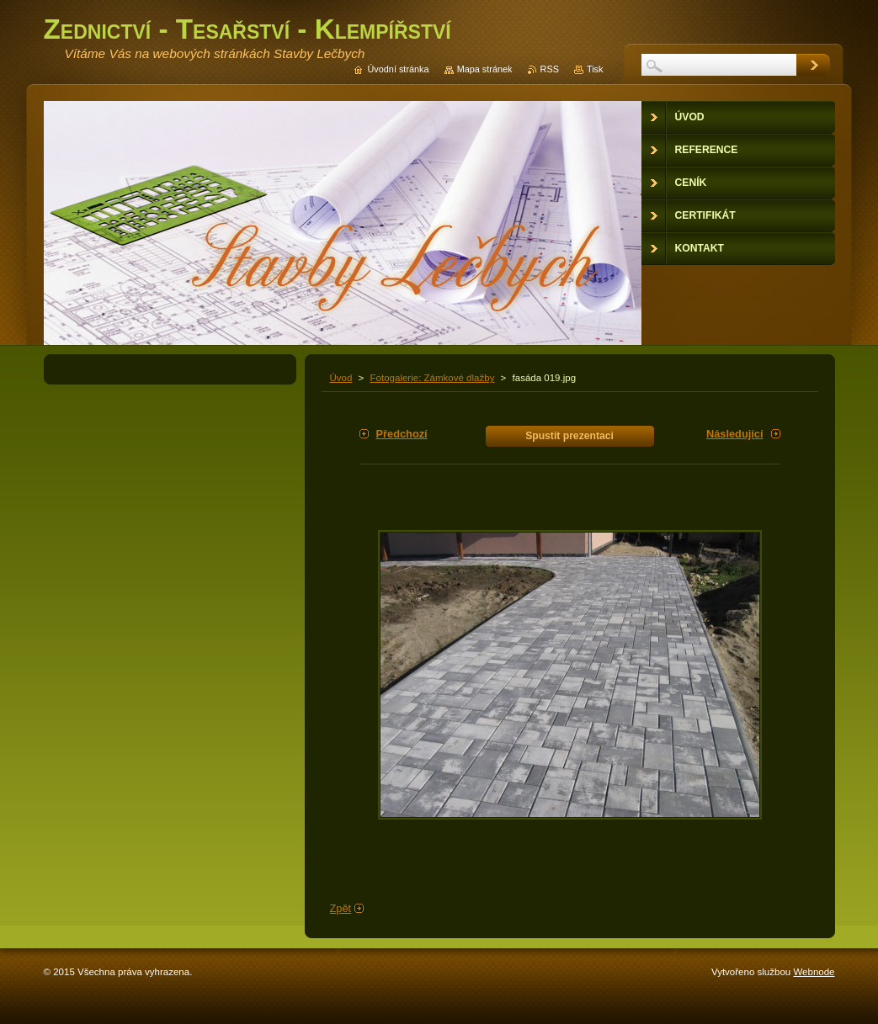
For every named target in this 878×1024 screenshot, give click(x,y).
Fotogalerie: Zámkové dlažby (432, 378)
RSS (549, 69)
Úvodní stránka (397, 69)
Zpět (341, 908)
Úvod (341, 378)
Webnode (813, 972)
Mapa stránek (485, 69)
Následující (735, 433)
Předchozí (402, 433)
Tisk (595, 69)
